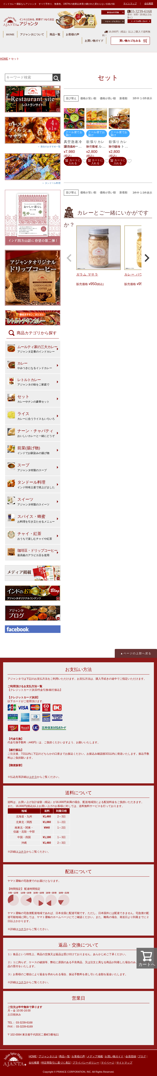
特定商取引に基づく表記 (56, 1062)
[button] (69, 258)
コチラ (33, 776)
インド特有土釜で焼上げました (31, 484)
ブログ (142, 1056)
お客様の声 (72, 34)
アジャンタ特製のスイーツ (28, 501)
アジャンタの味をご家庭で (28, 381)
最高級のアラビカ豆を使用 (32, 552)
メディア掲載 (95, 1056)
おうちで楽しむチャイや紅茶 (29, 535)
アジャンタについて (32, 34)
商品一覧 (55, 34)
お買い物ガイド (94, 40)
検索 (56, 77)
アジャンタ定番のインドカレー (32, 348)
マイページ (107, 1062)
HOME (10, 34)
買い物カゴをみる (130, 40)
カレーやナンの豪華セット (28, 398)
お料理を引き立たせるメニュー (31, 518)
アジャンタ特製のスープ (27, 467)
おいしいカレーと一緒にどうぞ (31, 433)
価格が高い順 (108, 98)
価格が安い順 (88, 98)
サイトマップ (130, 3)
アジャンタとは (48, 1056)
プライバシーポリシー (85, 1062)
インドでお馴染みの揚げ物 (28, 450)
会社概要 (148, 3)
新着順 (123, 98)
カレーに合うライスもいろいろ (31, 415)
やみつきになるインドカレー (29, 365)
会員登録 (130, 1056)
